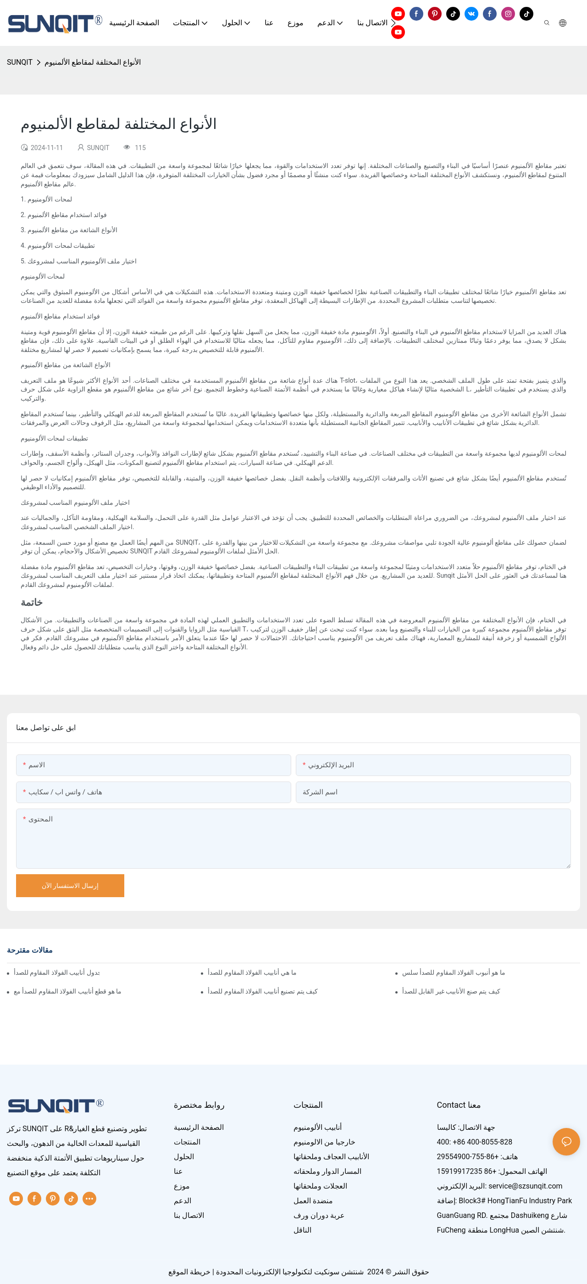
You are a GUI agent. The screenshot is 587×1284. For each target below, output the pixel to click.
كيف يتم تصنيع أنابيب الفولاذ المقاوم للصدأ (263, 991)
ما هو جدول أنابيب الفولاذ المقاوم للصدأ (57, 972)
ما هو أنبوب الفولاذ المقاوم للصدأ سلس (453, 972)
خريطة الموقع (189, 1271)
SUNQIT (20, 62)
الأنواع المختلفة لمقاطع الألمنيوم (92, 62)
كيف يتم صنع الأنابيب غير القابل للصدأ (451, 991)
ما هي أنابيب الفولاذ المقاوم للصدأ (252, 972)
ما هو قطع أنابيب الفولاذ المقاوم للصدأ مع (68, 991)
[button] (393, 23)
